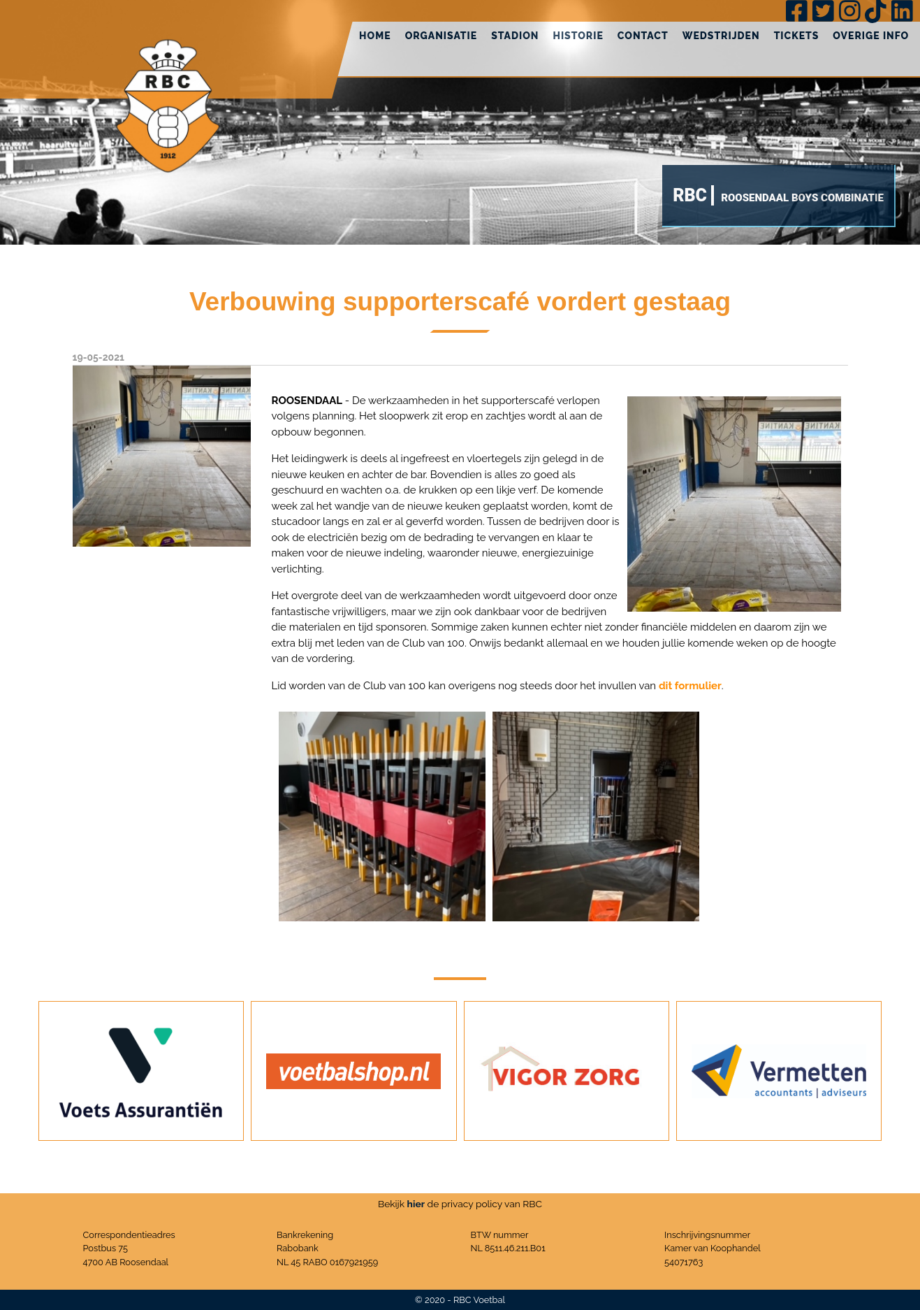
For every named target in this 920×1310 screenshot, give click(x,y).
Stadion (515, 35)
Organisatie (441, 35)
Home (375, 35)
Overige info (871, 35)
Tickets (796, 35)
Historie (578, 35)
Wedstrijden (721, 35)
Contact (643, 35)
